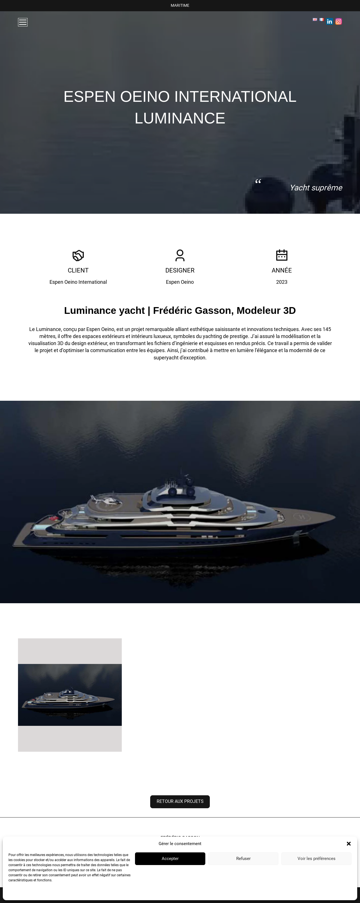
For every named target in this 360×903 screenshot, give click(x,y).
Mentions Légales (65, 893)
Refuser (243, 858)
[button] (349, 843)
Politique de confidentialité (28, 893)
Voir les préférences (317, 858)
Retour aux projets (180, 801)
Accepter (170, 858)
